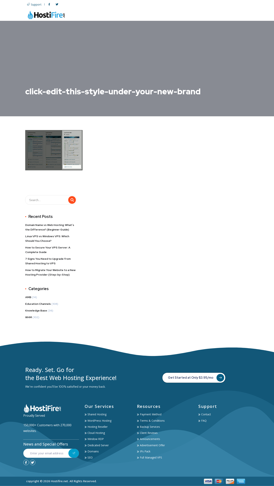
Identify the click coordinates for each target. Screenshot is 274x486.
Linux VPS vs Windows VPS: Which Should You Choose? (47, 239)
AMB (28, 297)
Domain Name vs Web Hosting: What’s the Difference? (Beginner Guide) (49, 227)
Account (222, 15)
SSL (187, 15)
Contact (241, 15)
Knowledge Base (36, 310)
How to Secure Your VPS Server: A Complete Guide (47, 250)
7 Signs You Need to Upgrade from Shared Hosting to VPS (48, 261)
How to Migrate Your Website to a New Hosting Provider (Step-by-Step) (50, 272)
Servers (156, 15)
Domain (173, 15)
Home (112, 15)
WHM (28, 317)
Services (202, 15)
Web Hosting (132, 15)
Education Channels (38, 304)
